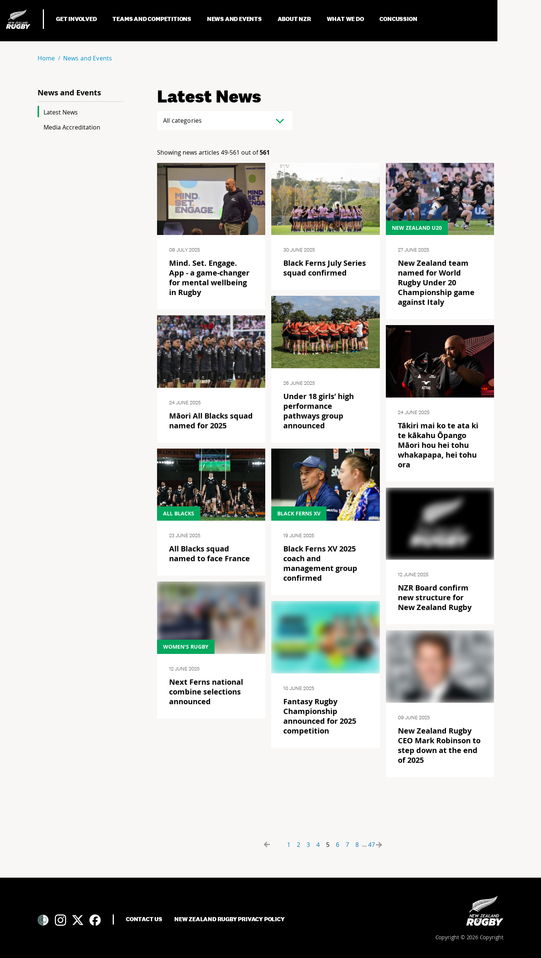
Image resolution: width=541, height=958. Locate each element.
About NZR (295, 19)
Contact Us (144, 919)
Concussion (398, 19)
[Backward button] (275, 845)
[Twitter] (77, 920)
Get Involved (77, 19)
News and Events (235, 19)
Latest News (61, 112)
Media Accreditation (72, 127)
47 (372, 845)
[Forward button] (385, 845)
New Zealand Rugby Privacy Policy (229, 919)
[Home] (484, 911)
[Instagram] (60, 920)
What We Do (346, 19)
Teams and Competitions (152, 19)
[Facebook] (95, 920)
